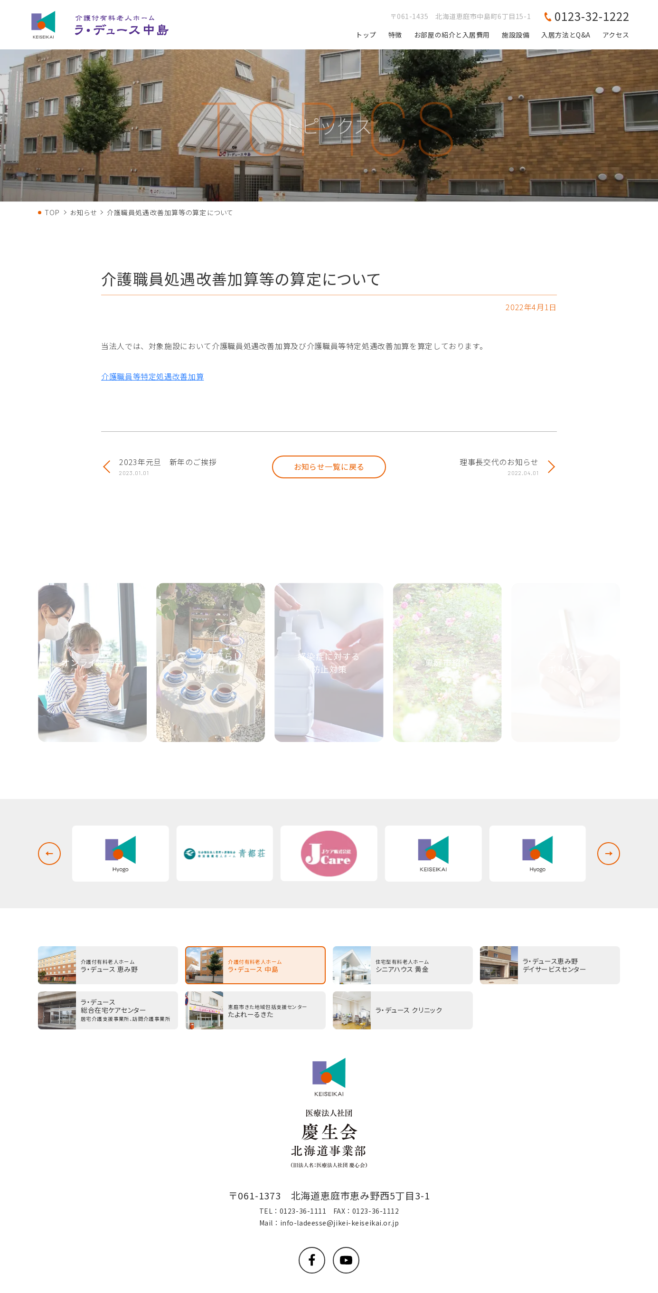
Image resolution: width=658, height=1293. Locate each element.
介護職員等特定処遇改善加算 (152, 376)
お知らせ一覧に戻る (329, 466)
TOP (52, 212)
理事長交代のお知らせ (499, 466)
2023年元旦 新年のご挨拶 (167, 466)
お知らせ (83, 212)
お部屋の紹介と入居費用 (452, 34)
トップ (366, 34)
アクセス (616, 34)
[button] (49, 853)
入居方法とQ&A (565, 34)
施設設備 (515, 34)
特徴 (395, 34)
